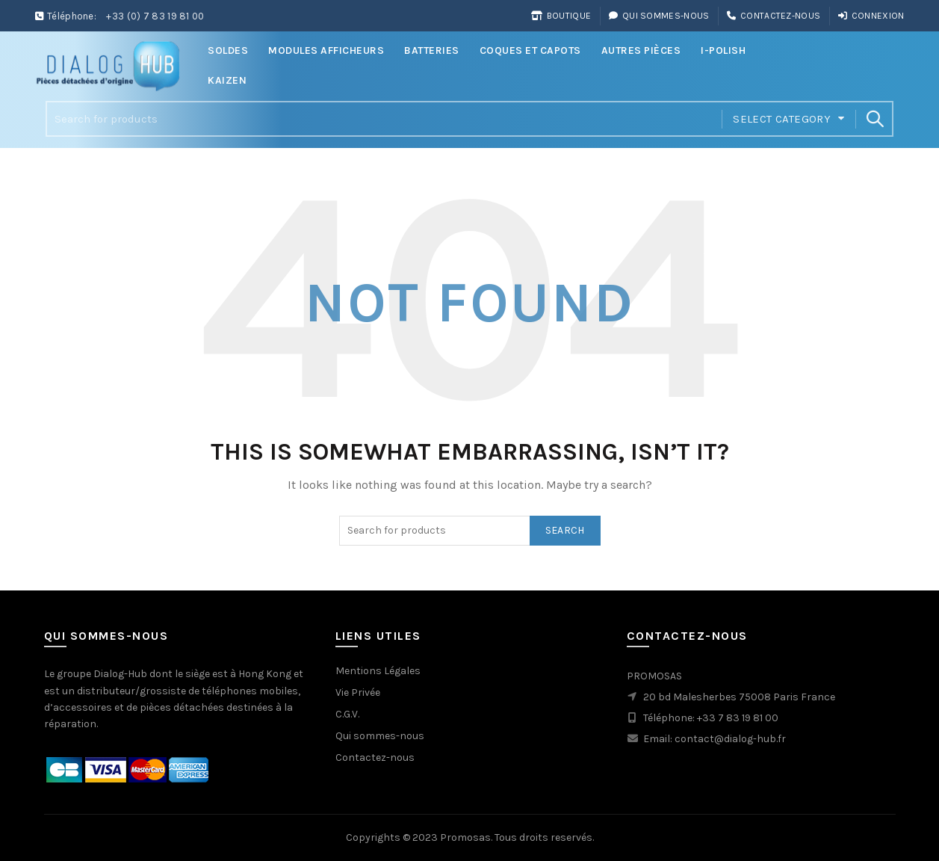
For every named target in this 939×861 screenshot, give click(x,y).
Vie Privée (357, 692)
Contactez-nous (773, 15)
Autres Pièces (641, 50)
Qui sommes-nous (659, 15)
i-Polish (723, 50)
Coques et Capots (530, 50)
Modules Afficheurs (326, 50)
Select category (782, 119)
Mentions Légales (378, 670)
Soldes (228, 50)
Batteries (431, 50)
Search (874, 118)
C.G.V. (347, 714)
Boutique (561, 15)
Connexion (871, 15)
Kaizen (227, 80)
